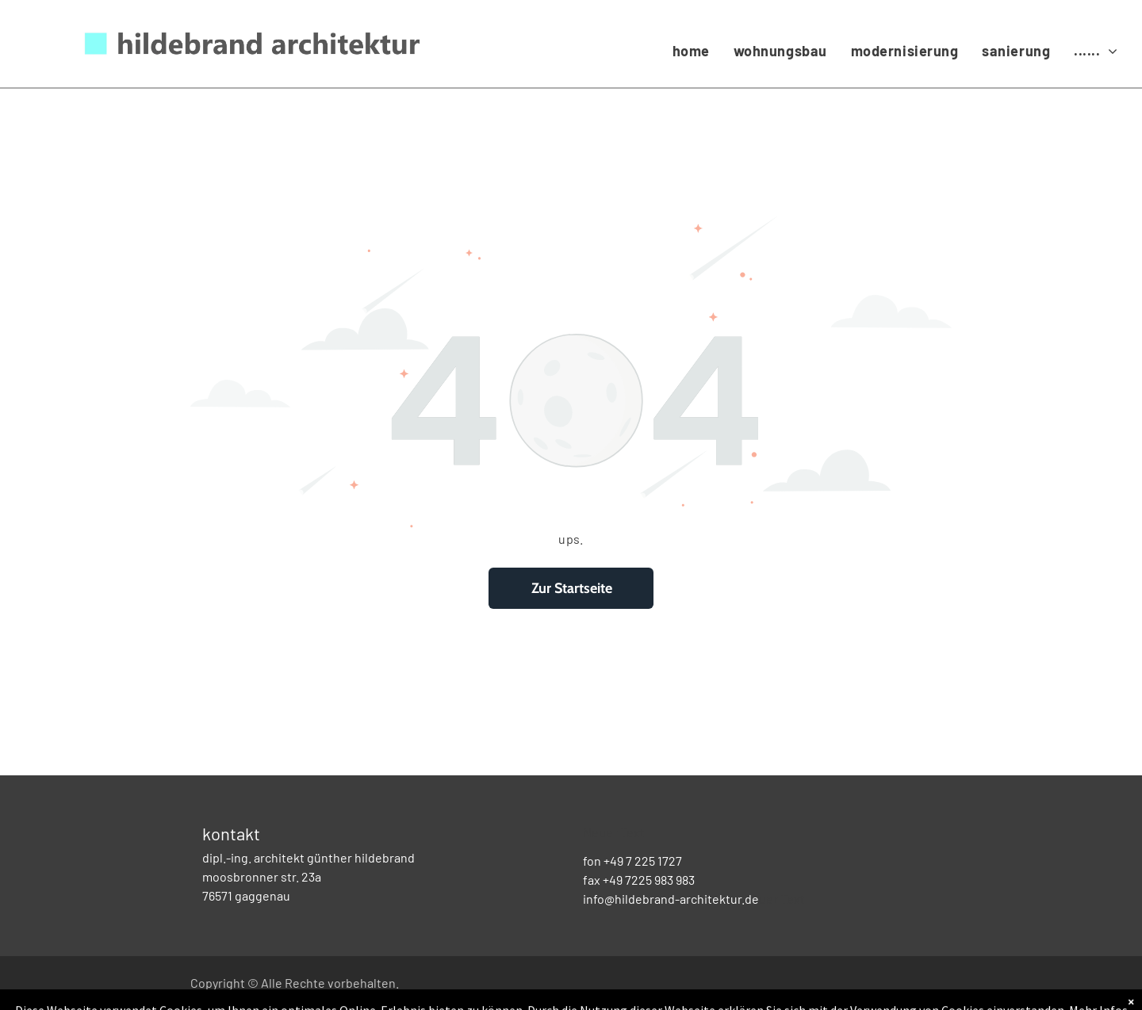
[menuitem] (691, 51)
